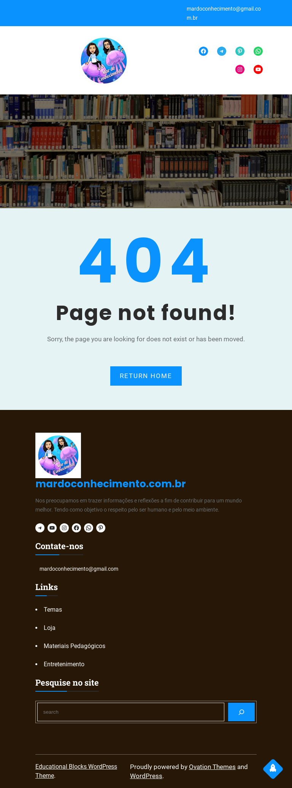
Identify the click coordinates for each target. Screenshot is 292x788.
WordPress (146, 776)
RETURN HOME (146, 376)
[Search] (241, 712)
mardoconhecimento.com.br (110, 484)
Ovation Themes (212, 767)
